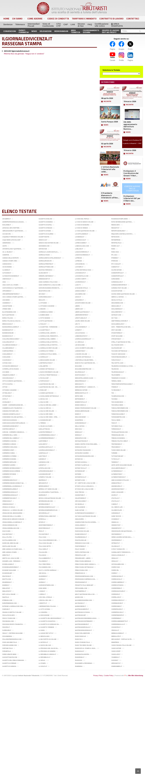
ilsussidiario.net (45, 474)
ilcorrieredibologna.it (47, 435)
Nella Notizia (80, 426)
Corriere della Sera (9, 435)
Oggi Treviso (79, 492)
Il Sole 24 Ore (43, 402)
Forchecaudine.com (9, 645)
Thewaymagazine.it (118, 414)
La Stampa (42, 663)
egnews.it (5, 585)
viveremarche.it (117, 603)
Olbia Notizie (79, 510)
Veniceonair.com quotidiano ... (122, 531)
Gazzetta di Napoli (45, 225)
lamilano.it (79, 249)
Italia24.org (43, 552)
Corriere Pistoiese (9, 474)
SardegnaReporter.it (119, 285)
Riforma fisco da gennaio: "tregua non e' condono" (24, 54)
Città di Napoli (7, 384)
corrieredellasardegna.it (12, 486)
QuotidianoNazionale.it (83, 630)
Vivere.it (114, 573)
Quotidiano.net (80, 615)
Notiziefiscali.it (80, 477)
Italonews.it (43, 561)
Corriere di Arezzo (9, 444)
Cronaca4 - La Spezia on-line (12, 510)
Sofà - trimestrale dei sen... (121, 327)
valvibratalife (116, 510)
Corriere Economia (9, 459)
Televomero (115, 375)
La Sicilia (42, 660)
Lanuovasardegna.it (82, 255)
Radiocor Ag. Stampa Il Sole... (85, 648)
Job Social (42, 573)
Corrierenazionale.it (10, 492)
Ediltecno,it (6, 576)
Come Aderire (36, 19)
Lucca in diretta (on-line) (84, 348)
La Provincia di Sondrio (47, 651)
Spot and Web (116, 330)
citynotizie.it (7, 396)
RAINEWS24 (78, 666)
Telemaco (20, 24)
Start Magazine (117, 336)
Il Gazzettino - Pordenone (48, 327)
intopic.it (42, 522)
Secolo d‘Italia (116, 300)
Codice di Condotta (58, 18)
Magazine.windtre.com (83, 369)
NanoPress (79, 420)
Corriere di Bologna (9, 447)
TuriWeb (114, 453)
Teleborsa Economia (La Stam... (122, 366)
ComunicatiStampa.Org (10, 411)
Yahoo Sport (116, 651)
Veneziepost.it (116, 528)
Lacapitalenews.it (81, 234)
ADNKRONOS (6, 243)
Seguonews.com (117, 303)
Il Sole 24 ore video (46, 414)
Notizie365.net (80, 471)
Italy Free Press (44, 564)
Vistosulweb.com (117, 564)
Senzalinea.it (116, 306)
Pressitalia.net (80, 555)
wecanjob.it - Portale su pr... (121, 639)
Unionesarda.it (116, 486)
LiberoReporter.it (81, 315)
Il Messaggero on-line (47, 360)
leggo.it (78, 297)
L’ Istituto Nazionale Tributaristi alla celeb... (110, 169)
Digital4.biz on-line (9, 546)
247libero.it (6, 219)
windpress (115, 642)
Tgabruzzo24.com (117, 396)
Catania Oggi (6, 363)
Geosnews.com (44, 246)
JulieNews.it (43, 576)
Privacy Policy (98, 675)
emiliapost (6, 588)
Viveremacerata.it (117, 600)
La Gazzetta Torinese (46, 627)
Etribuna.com (7, 600)
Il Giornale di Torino (46, 351)
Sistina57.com (116, 315)
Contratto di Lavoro (111, 18)
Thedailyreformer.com (119, 408)
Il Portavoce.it (44, 381)
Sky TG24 (114, 318)
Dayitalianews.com (9, 540)
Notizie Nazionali (81, 462)
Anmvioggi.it (6, 279)
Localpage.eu (80, 333)
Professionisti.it (81, 582)
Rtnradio (114, 261)
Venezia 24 (114, 522)
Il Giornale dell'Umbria (47, 339)
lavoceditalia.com (81, 276)
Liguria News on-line (82, 321)
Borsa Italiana (7, 318)
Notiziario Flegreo (82, 453)
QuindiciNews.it (80, 606)
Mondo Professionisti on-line (85, 408)
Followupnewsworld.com (11, 639)
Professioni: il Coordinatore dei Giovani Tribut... (130, 173)
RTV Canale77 (116, 264)
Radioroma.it (79, 657)
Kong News (43, 588)
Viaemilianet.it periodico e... (121, 552)
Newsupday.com (80, 438)
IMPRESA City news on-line (48, 489)
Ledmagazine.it (80, 291)
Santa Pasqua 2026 (109, 122)
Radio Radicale (80, 636)
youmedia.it (115, 657)
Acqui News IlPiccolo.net (11, 240)
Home (6, 18)
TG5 (112, 393)
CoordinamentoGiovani (91, 31)
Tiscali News (115, 420)
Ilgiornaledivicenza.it (47, 450)
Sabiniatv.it (115, 267)
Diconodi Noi (81, 25)
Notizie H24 (79, 459)
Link (73, 24)
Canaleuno (6, 357)
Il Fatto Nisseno (44, 318)
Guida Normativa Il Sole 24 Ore (49, 285)
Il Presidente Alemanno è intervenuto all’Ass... (110, 195)
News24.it (78, 435)
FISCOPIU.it (6, 627)
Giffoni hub (43, 249)
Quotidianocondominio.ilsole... (86, 618)
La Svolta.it (43, 666)
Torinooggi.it (116, 429)
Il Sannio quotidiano (46, 393)
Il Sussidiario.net (45, 420)
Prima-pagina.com (81, 570)
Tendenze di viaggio (118, 378)
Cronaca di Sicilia (8, 507)
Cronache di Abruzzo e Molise (13, 519)
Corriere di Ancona (9, 441)
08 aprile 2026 (107, 98)
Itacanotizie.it (44, 534)
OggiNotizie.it (80, 495)
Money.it (78, 414)
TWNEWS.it (115, 462)
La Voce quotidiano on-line (84, 231)
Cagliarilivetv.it (8, 342)
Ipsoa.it (41, 531)
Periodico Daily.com (82, 543)
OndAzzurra (79, 519)
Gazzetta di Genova (9, 666)
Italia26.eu (42, 555)
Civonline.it (6, 402)
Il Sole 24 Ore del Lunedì (47, 405)
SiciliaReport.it (116, 312)
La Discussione (44, 615)
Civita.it (5, 399)
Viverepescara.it (117, 612)
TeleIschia (115, 369)
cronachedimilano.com (10, 528)
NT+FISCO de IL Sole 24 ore (84, 489)
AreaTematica (75, 31)
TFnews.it (114, 387)
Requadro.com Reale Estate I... (122, 234)
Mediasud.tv (79, 384)
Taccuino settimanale (119, 351)
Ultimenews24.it (117, 471)
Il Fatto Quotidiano (46, 321)
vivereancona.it (117, 576)
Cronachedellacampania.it (12, 522)
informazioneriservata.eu (48, 510)
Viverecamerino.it (117, 582)
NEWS (104, 125)
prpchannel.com (81, 588)
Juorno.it (42, 579)
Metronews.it (80, 399)
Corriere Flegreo (9, 465)
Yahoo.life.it (115, 654)
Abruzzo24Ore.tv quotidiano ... (13, 231)
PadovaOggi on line (82, 531)
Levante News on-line (82, 303)
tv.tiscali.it (115, 459)
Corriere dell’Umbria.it (10, 438)
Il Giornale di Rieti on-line (48, 348)
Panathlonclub (80, 540)
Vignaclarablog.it (118, 555)
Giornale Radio (44, 255)
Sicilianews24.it (117, 309)
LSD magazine (80, 345)
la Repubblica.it (44, 657)
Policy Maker (80, 549)
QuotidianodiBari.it (82, 624)
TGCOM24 (114, 399)
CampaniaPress (7, 351)
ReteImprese (115, 240)
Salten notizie (116, 270)
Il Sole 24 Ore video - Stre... (48, 417)
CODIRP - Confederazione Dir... (13, 405)
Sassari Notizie (116, 291)
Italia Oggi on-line (45, 543)
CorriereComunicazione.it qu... (13, 483)
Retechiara (115, 237)
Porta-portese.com (82, 552)
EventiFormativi (24, 31)
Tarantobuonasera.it (119, 357)
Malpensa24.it (80, 372)
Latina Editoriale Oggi (83, 270)
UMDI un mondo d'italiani (120, 480)
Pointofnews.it (80, 546)
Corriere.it (6, 477)
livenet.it (78, 330)
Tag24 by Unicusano (118, 354)
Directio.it (6, 555)
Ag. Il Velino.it (7, 252)
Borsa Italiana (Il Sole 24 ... (12, 321)
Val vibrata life (117, 507)
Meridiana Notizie (81, 390)
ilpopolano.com (44, 468)
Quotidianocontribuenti (84, 621)
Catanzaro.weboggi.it (10, 366)
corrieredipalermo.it (10, 489)
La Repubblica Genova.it (47, 654)
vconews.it (115, 519)
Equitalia (5, 597)
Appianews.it (6, 291)
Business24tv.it (7, 330)
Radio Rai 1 (79, 639)
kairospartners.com (46, 585)
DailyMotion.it (7, 534)
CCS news (5, 372)
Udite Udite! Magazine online (121, 465)
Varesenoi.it (115, 513)
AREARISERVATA (117, 25)
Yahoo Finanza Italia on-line (121, 645)
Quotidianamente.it (82, 609)
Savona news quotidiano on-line (123, 294)
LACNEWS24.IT (79, 237)
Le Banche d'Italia (81, 288)
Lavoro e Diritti (80, 279)
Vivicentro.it (116, 627)
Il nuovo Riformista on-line (48, 372)
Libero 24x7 (79, 309)
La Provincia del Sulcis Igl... (49, 648)
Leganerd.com (80, 294)
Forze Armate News (9, 654)
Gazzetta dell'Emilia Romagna (13, 660)
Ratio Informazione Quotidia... (122, 222)
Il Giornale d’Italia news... (48, 354)
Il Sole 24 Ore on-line (46, 411)
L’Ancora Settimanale (83, 357)
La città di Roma (44, 609)
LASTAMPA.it (79, 267)
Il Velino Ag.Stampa (46, 426)
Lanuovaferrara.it (82, 252)
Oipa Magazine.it (80, 501)
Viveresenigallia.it (118, 624)
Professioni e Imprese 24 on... (85, 579)
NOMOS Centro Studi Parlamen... (86, 444)
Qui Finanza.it (80, 603)
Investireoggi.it (44, 528)
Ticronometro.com (118, 417)
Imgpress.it (43, 480)
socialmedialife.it (117, 324)
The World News (117, 405)
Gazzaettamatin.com (9, 657)
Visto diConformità (48, 25)
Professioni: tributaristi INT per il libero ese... (131, 198)
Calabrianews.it (8, 348)
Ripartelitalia (116, 243)
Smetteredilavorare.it (119, 321)
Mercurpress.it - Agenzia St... (85, 387)
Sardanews (115, 279)
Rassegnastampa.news (119, 219)
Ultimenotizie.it (116, 474)
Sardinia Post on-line (119, 288)
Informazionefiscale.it (47, 507)
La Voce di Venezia (81, 228)
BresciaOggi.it (7, 324)
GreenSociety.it (44, 279)
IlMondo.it (42, 459)
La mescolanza (44, 636)
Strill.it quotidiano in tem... (121, 342)
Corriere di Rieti (8, 450)
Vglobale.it (115, 546)
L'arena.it (42, 594)
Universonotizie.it (117, 489)
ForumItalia (6, 651)
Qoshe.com (79, 597)
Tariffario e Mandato (84, 18)
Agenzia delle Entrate (10, 258)
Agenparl (5, 255)
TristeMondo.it (116, 444)
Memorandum (61, 31)
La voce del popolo (82, 219)
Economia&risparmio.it (10, 567)
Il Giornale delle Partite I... (49, 342)
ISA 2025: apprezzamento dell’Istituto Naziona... (130, 125)
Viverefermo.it (116, 588)
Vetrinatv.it (115, 543)
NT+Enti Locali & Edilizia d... (84, 486)
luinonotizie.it (80, 351)
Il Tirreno (42, 423)
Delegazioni (46, 31)
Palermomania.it (81, 537)
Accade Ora (6, 234)
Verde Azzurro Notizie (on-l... (121, 537)
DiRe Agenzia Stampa (9, 552)
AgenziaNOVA (7, 264)
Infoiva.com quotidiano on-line (50, 498)
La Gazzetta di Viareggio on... (49, 624)
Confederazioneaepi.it (10, 426)
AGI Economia (7, 267)
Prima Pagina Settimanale (84, 567)
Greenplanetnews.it (46, 276)
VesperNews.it (116, 540)
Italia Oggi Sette (45, 546)
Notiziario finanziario (83, 450)
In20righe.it (43, 495)
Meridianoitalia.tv (81, 393)
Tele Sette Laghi (117, 363)
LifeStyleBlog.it (81, 318)
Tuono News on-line (118, 450)
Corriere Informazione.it (11, 468)
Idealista (42, 300)
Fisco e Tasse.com (8, 618)
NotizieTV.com (80, 480)
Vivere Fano (115, 567)
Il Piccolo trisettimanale (48, 375)
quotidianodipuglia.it (83, 627)
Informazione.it (44, 504)
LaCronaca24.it (80, 240)
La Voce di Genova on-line (84, 222)
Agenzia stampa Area (9, 261)
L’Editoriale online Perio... (84, 360)
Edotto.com (6, 579)
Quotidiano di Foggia (82, 612)
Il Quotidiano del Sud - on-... (49, 387)
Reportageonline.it (118, 231)
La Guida (42, 630)
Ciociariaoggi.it (8, 378)
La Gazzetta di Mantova (47, 621)
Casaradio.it (6, 360)
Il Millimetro (43, 366)
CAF (66, 24)
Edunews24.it (7, 582)
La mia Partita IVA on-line (47, 639)
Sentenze (8, 24)
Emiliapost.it (6, 591)
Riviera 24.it (115, 246)
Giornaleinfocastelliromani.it (50, 258)
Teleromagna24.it (117, 372)
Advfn (4, 246)
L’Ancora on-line (81, 354)
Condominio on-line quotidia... (13, 417)
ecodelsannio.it (8, 564)
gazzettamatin (44, 237)
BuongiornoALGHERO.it (10, 327)
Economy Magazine (9, 570)
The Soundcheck (117, 402)
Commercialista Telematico (12, 408)
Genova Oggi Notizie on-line (49, 243)
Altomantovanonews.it (10, 276)
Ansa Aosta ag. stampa (10, 285)
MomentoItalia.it (81, 402)
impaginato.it (43, 483)
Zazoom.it (114, 660)
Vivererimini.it (116, 618)
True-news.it (115, 447)
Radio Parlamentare (82, 633)
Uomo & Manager (117, 492)
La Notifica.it (43, 642)
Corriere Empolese (9, 462)
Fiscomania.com (8, 621)
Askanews (6, 300)
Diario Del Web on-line (10, 543)
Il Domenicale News (46, 312)
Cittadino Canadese (9, 390)
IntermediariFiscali (34, 25)
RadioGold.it (79, 651)
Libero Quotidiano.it (82, 312)
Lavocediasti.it (80, 273)
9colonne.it (6, 225)
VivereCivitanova (117, 585)
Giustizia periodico (45, 270)
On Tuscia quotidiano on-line (85, 516)
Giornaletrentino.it (46, 264)
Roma (113, 249)
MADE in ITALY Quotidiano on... (85, 363)
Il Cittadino (43, 303)
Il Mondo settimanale (46, 369)
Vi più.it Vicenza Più (118, 549)
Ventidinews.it (116, 534)
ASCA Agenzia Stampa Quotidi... (13, 297)
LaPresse (78, 258)
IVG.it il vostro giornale (47, 570)
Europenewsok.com (9, 603)
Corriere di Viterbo (9, 456)
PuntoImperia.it (80, 591)
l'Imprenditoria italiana (47, 606)
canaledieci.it (7, 354)
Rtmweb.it (114, 258)
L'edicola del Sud (45, 600)
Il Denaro (42, 309)
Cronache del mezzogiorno (12, 513)
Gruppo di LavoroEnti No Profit (110, 31)
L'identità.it (43, 603)
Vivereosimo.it (116, 606)
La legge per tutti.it (46, 633)
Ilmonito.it (42, 465)
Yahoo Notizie (116, 648)
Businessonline (8, 333)
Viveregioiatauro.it (118, 591)
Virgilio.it (114, 558)
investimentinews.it (46, 525)
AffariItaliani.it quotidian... (12, 249)
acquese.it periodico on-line (12, 237)
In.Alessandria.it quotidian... (49, 492)
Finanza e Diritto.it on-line (11, 612)
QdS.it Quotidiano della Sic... (85, 594)
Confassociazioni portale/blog (13, 423)
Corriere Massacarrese (11, 471)
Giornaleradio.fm (45, 261)
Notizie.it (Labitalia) (82, 465)
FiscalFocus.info (8, 615)
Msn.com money (80, 417)
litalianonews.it (81, 327)
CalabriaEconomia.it (9, 345)
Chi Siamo (18, 19)
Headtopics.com (44, 291)
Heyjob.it (42, 294)
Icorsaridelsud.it (45, 297)
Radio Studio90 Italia (82, 642)
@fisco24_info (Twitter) (10, 228)
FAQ (90, 24)
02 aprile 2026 (107, 143)
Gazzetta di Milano (45, 219)
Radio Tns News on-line (83, 645)
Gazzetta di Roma (45, 231)
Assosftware (7, 306)
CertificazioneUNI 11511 (101, 25)
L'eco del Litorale (45, 597)
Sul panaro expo (117, 345)
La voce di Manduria (82, 225)
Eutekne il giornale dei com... (13, 606)
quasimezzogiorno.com (83, 600)
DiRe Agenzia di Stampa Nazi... (12, 549)
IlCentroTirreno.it (45, 432)
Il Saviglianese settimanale (49, 396)
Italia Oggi (42, 537)
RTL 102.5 (114, 255)
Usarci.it (114, 495)
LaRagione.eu (80, 264)
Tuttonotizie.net (117, 456)
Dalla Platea (7, 537)
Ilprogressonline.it (46, 471)
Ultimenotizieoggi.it (118, 477)
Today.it (114, 423)
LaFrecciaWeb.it (81, 243)
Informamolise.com (46, 501)
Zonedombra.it (116, 666)
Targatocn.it (116, 360)
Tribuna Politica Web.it (119, 441)
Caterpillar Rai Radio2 (10, 369)
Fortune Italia (7, 648)
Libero (77, 306)
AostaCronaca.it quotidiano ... (13, 288)
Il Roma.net (43, 390)
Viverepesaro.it (117, 609)
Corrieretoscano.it (9, 498)
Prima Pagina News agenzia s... (85, 564)
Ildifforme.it (43, 441)
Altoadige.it (6, 273)
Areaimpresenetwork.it (11, 294)
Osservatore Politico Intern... (86, 522)
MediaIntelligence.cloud (84, 378)
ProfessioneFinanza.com (84, 576)
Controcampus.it (8, 429)
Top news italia (116, 426)
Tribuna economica (118, 438)
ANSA (4, 282)
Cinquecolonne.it (8, 375)
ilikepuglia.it (43, 453)
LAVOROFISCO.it (80, 282)
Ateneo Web (6, 309)
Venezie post (116, 525)
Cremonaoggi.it (8, 504)
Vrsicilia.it (115, 630)
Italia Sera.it (43, 549)
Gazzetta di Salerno (46, 234)
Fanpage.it (6, 609)
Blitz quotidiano (8, 315)
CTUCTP (58, 25)
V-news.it (114, 504)
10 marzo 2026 (129, 150)
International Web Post (47, 516)
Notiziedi (78, 474)
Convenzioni (9, 31)
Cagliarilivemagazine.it (10, 339)
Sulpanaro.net (116, 348)
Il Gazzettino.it (44, 330)
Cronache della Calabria (11, 516)
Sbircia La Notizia (117, 297)
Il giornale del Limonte (47, 333)
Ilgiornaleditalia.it (46, 447)
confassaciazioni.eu (9, 420)
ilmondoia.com (44, 462)
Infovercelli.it (44, 513)
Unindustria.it (116, 483)
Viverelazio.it (116, 597)
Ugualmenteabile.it (118, 468)
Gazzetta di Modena (46, 222)
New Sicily (78, 429)
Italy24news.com (45, 567)
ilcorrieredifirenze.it (47, 438)
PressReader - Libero (83, 558)
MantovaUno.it (80, 375)
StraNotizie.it (116, 339)
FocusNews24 (7, 636)
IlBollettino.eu (44, 429)
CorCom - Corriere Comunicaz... (13, 432)
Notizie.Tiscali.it (81, 468)
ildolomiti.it (43, 444)
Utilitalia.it (115, 498)
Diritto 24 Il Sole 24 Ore (10, 558)
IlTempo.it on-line (45, 477)
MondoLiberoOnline (82, 411)
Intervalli (42, 519)
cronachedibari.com (9, 525)
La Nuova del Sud (45, 645)
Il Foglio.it (42, 324)
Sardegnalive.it (117, 282)
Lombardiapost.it (81, 336)
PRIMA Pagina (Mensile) (83, 561)
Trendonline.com (117, 435)
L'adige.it (42, 591)
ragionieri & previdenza (83, 663)
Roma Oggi (115, 252)
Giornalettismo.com (46, 267)
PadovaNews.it (80, 528)
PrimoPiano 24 (80, 573)
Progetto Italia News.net (84, 585)
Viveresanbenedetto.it (119, 621)
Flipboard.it (6, 630)
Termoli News (116, 381)
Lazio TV (78, 285)
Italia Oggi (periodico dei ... (48, 540)
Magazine (78, 366)
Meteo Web (79, 396)
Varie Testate (116, 516)
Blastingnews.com (9, 312)
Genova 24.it (43, 240)
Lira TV (77, 324)
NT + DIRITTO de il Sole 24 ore (85, 483)
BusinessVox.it (7, 336)
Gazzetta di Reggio (45, 228)
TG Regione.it (116, 390)
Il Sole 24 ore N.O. (45, 408)
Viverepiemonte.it (117, 615)
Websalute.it (116, 636)
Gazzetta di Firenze (9, 663)
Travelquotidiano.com (119, 432)
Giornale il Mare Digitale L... (49, 252)
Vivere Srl (115, 570)
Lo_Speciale (79, 342)
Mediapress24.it (80, 381)
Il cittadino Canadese (46, 306)
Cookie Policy (108, 675)
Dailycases (6, 531)
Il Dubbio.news (44, 315)
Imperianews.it (44, 486)
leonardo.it (79, 300)
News (34, 31)
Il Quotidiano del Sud (46, 384)
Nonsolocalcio (80, 447)
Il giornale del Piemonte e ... (49, 336)
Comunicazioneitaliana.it (11, 414)
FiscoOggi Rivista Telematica (12, 624)
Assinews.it (6, 303)
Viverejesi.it (115, 594)
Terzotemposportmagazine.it (122, 384)
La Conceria (43, 612)
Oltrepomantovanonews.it (84, 513)
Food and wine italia (9, 642)
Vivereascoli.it (116, 579)
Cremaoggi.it (7, 501)
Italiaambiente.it (45, 558)
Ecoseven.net (7, 573)
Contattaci (132, 18)
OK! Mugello (79, 504)
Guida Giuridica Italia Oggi (48, 282)
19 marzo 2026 (129, 101)
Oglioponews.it (80, 498)
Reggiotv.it (115, 228)
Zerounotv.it (116, 663)
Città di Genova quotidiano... (12, 381)
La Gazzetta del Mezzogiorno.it (50, 618)
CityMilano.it (7, 393)
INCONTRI (106, 101)
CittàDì (4, 387)
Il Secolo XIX (43, 399)
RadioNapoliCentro (82, 654)
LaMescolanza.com (82, 246)
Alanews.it (6, 270)
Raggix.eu (78, 660)
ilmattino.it (43, 456)
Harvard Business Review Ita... (49, 288)
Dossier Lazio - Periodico (11, 561)
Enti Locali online (8, 594)
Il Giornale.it (43, 357)
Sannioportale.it (117, 273)
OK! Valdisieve (80, 507)
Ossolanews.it (80, 525)
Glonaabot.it (43, 273)
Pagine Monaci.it (81, 534)
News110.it (78, 432)
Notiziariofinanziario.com (84, 456)
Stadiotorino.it (116, 333)
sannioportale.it (117, 276)
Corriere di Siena (8, 453)
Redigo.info (115, 225)
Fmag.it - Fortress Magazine (12, 633)
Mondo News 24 (80, 405)
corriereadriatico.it (9, 480)
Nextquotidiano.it (81, 441)
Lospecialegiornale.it (83, 339)
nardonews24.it (80, 423)
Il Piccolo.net (44, 378)
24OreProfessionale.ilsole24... (13, 222)
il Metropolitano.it (46, 363)
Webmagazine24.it (117, 633)
